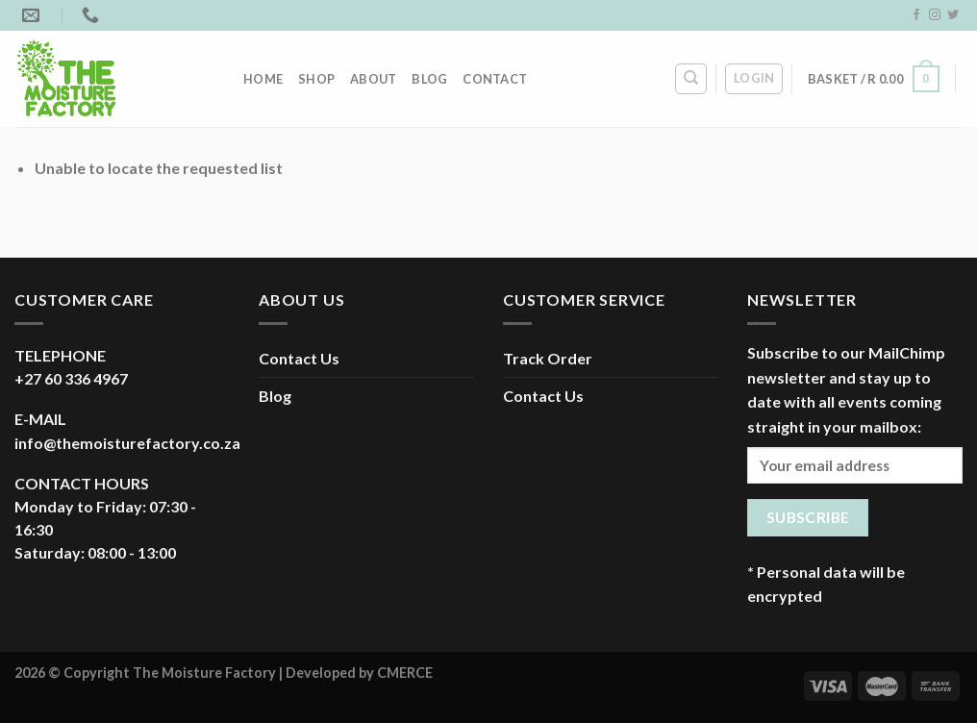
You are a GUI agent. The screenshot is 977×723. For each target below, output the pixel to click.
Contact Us (299, 358)
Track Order (547, 358)
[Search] (691, 78)
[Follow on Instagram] (934, 15)
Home (263, 79)
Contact (495, 79)
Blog (429, 79)
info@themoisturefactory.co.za (127, 443)
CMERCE (405, 672)
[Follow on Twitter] (953, 15)
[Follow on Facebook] (916, 15)
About (373, 79)
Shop (316, 79)
